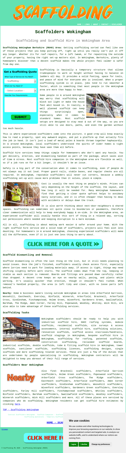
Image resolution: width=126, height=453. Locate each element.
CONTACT (105, 24)
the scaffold (92, 187)
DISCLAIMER (117, 24)
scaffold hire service (25, 228)
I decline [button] (84, 444)
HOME (79, 24)
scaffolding (69, 98)
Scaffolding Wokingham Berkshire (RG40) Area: (32, 47)
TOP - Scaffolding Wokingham (21, 409)
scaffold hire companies (49, 159)
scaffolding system (52, 83)
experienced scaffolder (17, 216)
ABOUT (95, 24)
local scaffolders (47, 144)
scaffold (55, 61)
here (17, 404)
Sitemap (5, 429)
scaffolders (57, 175)
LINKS (87, 24)
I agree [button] (73, 444)
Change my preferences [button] (101, 444)
